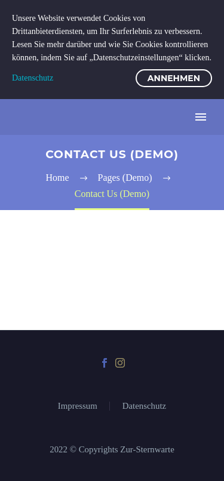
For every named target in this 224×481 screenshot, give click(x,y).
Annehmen (174, 78)
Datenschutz (144, 406)
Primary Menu (200, 117)
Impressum (77, 406)
